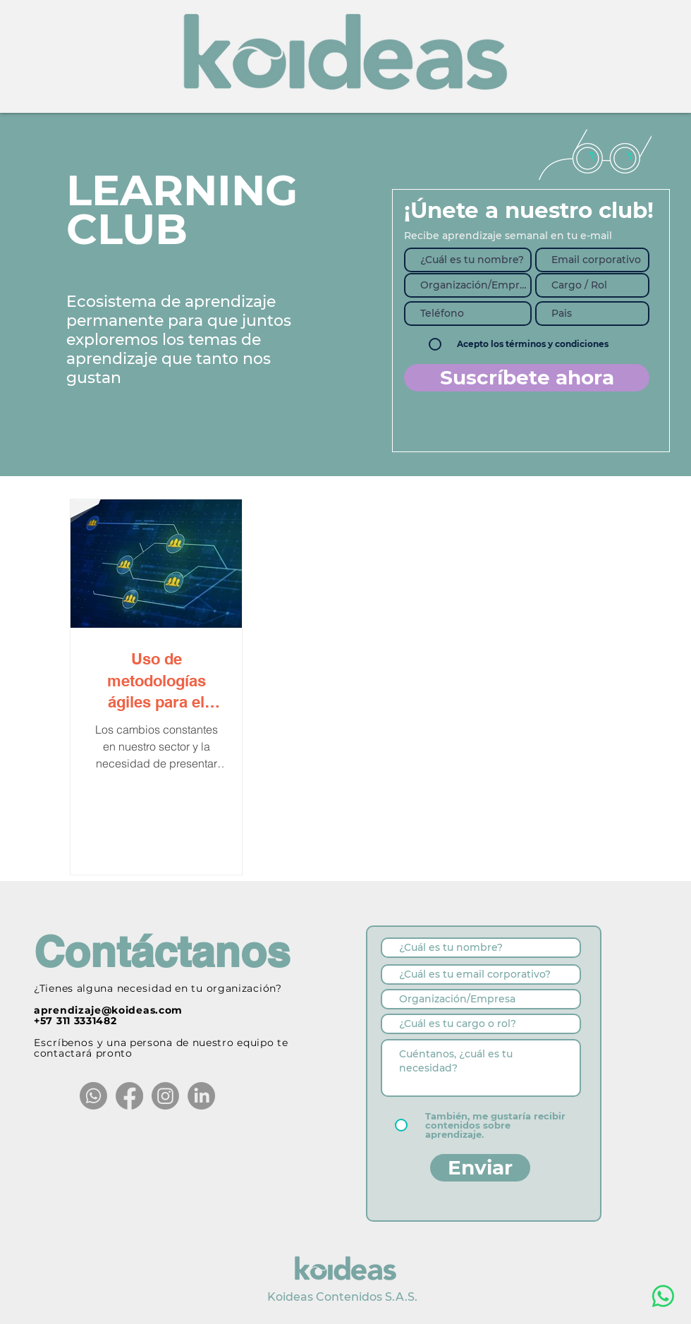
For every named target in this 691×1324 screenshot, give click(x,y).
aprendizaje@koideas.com (108, 1010)
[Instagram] (165, 1096)
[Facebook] (129, 1096)
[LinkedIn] (201, 1096)
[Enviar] (480, 1168)
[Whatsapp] (93, 1096)
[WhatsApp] (663, 1296)
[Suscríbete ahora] (526, 377)
